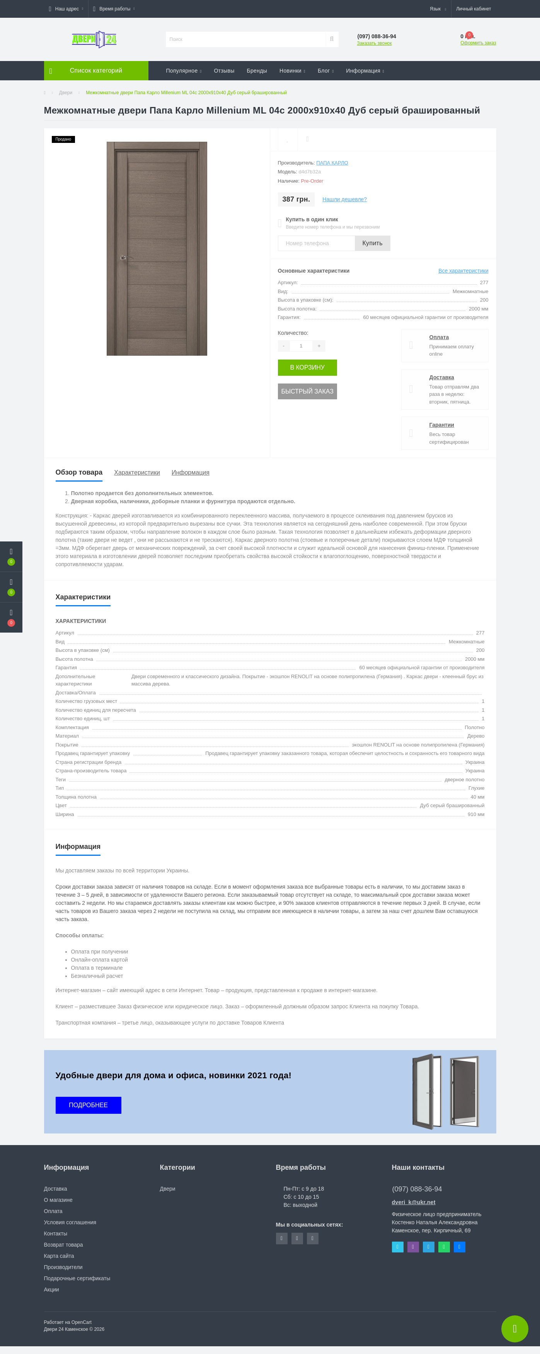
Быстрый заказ (304, 390)
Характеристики (137, 472)
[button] (66, 9)
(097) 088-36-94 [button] (417, 1189)
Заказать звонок (374, 43)
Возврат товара (63, 1245)
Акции (51, 1289)
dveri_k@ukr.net (414, 1202)
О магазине (58, 1200)
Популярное (184, 71)
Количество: (293, 333)
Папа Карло (332, 163)
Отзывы (224, 71)
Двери (65, 92)
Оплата (439, 337)
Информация (365, 71)
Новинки (292, 71)
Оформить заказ (478, 43)
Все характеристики (463, 271)
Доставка (441, 377)
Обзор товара (79, 472)
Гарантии (441, 425)
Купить (373, 243)
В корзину (304, 367)
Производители (63, 1267)
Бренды (257, 71)
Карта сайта (59, 1256)
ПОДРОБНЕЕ (88, 1105)
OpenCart (82, 1322)
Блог (326, 71)
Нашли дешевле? (344, 199)
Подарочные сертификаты (77, 1278)
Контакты (55, 1233)
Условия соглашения (70, 1222)
